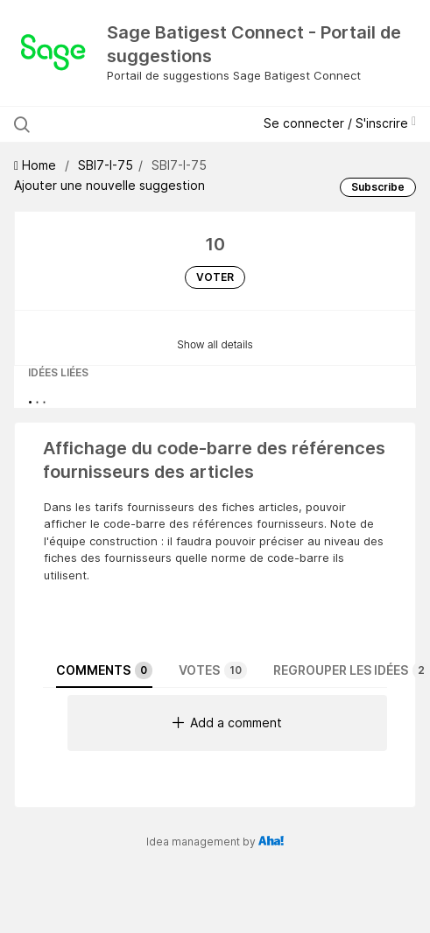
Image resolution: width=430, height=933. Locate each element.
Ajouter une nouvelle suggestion (109, 185)
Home (37, 165)
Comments (104, 670)
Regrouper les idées (351, 670)
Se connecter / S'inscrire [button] (340, 123)
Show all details (215, 344)
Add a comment (227, 722)
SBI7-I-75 (105, 165)
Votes (213, 670)
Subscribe (378, 186)
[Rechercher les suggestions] (129, 124)
